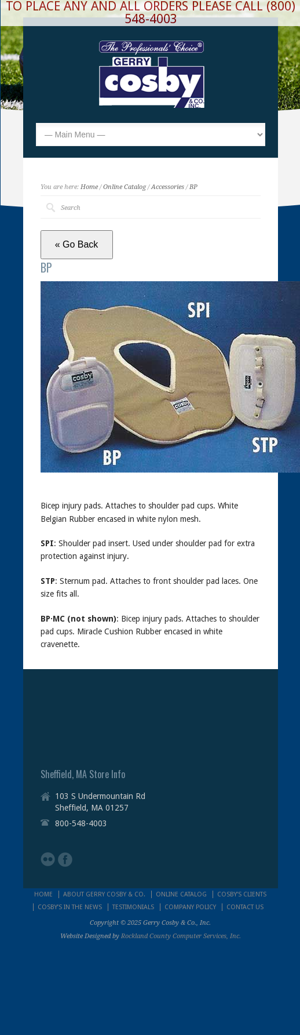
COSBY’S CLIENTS (241, 894)
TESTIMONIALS (133, 907)
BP (193, 187)
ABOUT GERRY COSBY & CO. (104, 894)
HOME (43, 894)
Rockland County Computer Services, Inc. (181, 936)
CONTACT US (245, 907)
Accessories (167, 187)
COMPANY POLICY (190, 907)
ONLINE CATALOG (181, 894)
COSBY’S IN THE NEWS (70, 907)
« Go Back (76, 244)
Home (89, 187)
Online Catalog (124, 187)
